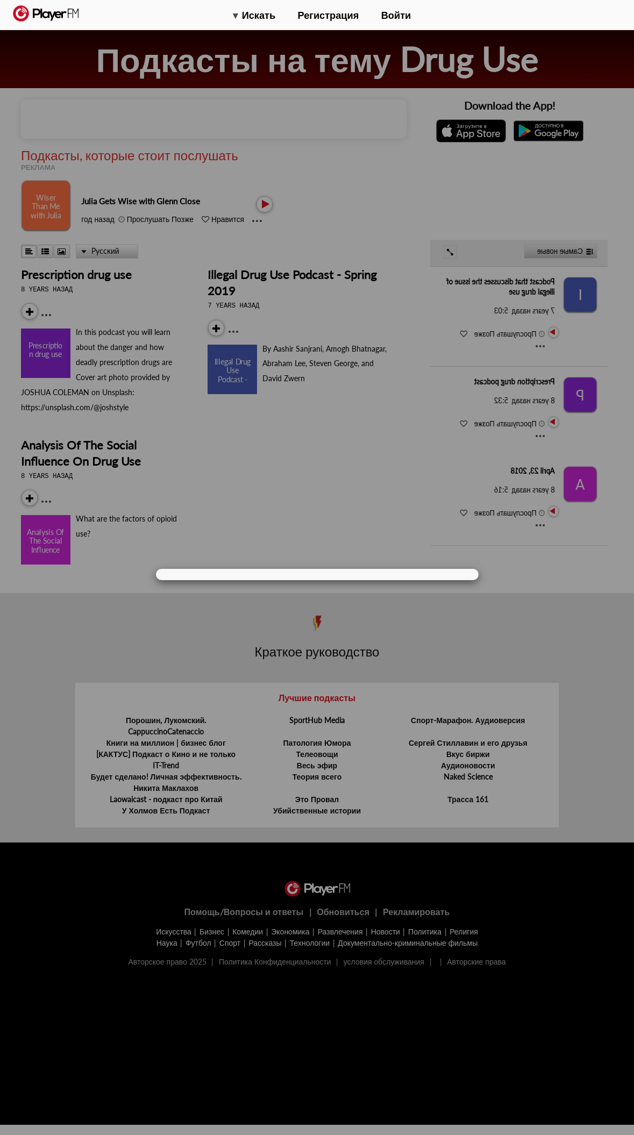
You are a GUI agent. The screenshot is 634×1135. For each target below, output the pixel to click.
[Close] (458, 575)
